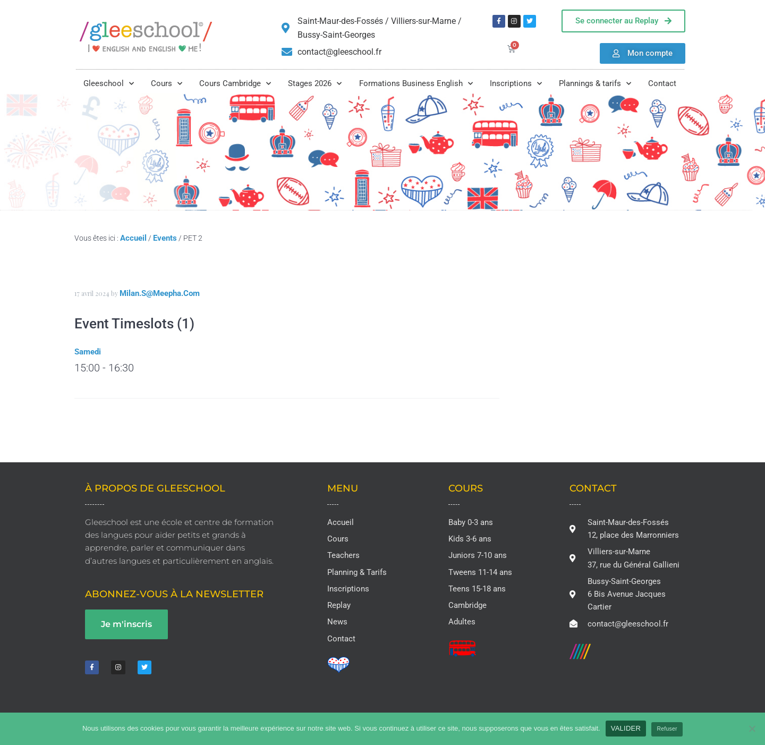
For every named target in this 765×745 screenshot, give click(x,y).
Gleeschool (108, 83)
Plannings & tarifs (595, 83)
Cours (166, 83)
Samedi (87, 352)
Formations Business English (416, 83)
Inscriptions (516, 83)
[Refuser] (751, 728)
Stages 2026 (315, 83)
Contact (662, 83)
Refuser (667, 729)
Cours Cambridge (235, 83)
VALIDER (626, 728)
